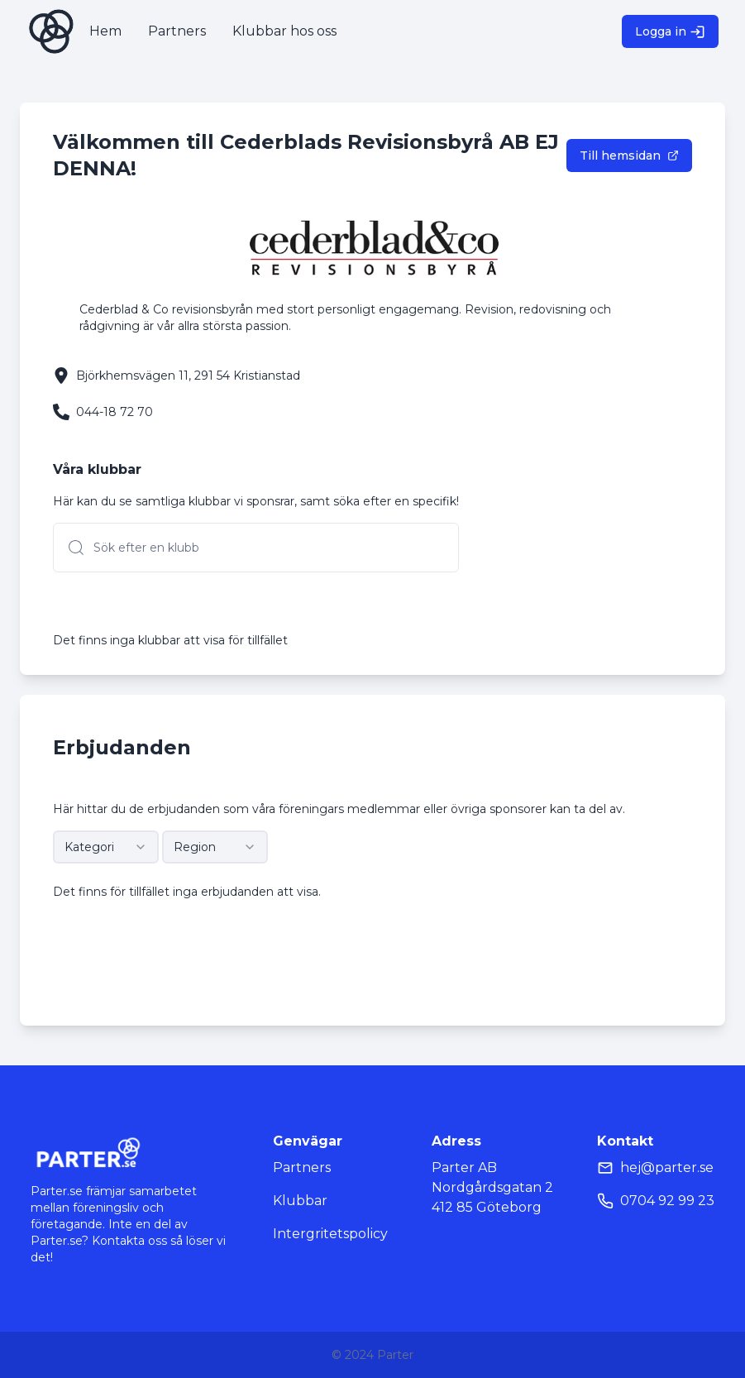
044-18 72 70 (114, 411)
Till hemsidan (629, 155)
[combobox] (106, 847)
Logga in (670, 32)
